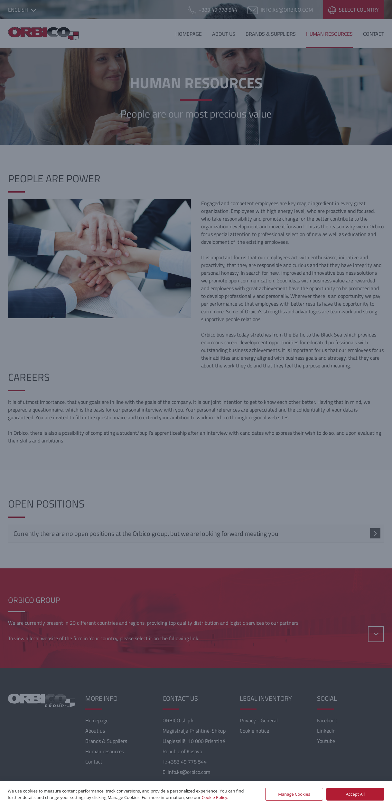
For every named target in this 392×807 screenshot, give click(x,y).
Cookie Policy (214, 797)
